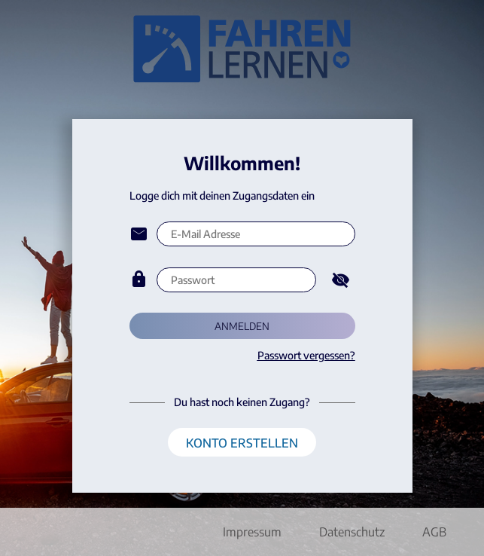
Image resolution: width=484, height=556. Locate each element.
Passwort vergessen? (306, 355)
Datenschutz (352, 531)
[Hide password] (340, 279)
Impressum (252, 531)
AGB (434, 531)
